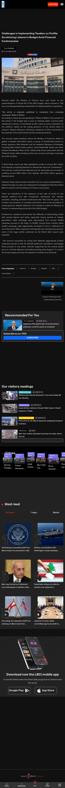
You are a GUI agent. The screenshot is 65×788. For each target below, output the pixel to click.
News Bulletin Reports (26, 418)
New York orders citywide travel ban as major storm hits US (40, 435)
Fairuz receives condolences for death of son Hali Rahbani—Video (53, 468)
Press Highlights (29, 321)
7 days (34, 513)
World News (23, 431)
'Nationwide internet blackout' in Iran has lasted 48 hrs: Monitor (40, 396)
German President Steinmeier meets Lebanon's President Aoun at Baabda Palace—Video (8, 467)
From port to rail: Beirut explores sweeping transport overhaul (41, 422)
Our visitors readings (17, 386)
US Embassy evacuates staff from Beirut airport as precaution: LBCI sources (16, 549)
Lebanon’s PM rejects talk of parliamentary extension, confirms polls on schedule (41, 325)
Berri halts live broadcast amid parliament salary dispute (41, 467)
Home (7, 785)
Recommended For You (22, 315)
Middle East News (24, 392)
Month (56, 513)
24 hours (10, 513)
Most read (12, 504)
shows (47, 785)
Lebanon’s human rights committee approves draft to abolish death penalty (46, 622)
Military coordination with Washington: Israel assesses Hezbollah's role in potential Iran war (47, 549)
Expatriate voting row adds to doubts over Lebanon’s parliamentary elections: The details (46, 586)
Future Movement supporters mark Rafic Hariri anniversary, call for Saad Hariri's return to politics (20, 467)
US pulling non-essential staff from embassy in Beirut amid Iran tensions (16, 622)
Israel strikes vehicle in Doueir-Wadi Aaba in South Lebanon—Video (40, 409)
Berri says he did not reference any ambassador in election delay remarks (16, 586)
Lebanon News (24, 405)
